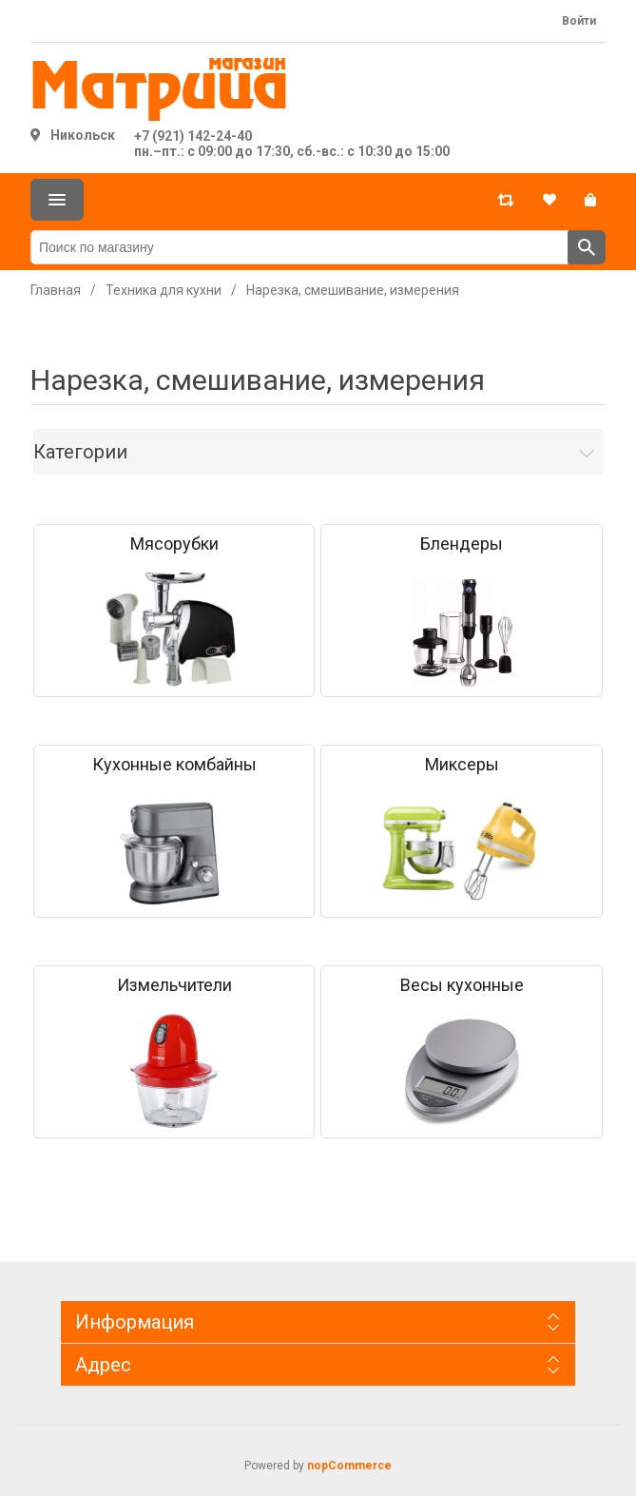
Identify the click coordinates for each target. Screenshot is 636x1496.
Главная (55, 290)
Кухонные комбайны (174, 764)
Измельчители (174, 985)
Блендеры (461, 544)
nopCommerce (349, 1465)
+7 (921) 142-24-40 (193, 136)
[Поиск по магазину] (299, 247)
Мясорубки (174, 544)
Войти (579, 21)
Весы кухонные (462, 985)
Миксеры (462, 764)
